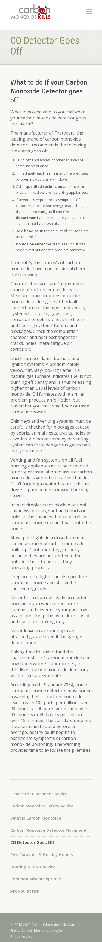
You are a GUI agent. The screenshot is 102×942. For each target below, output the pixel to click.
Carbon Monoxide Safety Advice (41, 806)
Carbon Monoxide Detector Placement (48, 830)
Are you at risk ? (26, 891)
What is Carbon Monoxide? (36, 818)
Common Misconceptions (35, 878)
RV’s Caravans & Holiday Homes (41, 854)
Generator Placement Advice (38, 793)
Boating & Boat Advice (32, 866)
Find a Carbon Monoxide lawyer (36, 930)
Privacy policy (21, 936)
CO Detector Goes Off (32, 842)
